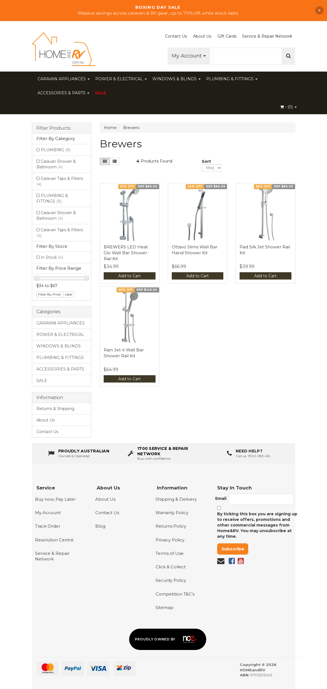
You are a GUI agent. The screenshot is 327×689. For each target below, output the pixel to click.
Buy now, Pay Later (55, 499)
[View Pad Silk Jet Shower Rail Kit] (265, 212)
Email (220, 498)
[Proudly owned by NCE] (168, 639)
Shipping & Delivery (176, 499)
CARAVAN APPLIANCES (64, 78)
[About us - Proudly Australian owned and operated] (79, 454)
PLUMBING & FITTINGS (232, 78)
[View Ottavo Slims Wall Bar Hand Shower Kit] (197, 212)
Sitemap (164, 607)
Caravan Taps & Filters (59, 181)
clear (69, 294)
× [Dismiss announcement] (319, 10)
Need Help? (249, 452)
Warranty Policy (172, 512)
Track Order (47, 526)
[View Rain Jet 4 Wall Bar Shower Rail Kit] (129, 316)
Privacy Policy (170, 539)
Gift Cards (226, 36)
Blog (100, 526)
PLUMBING (56, 149)
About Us (202, 36)
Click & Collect (171, 566)
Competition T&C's (175, 594)
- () (288, 106)
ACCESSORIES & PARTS (63, 92)
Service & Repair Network (267, 36)
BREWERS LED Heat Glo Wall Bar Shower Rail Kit (126, 252)
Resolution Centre (54, 539)
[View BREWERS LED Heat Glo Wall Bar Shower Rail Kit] (129, 212)
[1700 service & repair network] (163, 454)
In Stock (52, 257)
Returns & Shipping (55, 408)
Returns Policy (171, 526)
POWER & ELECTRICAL (121, 78)
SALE (100, 92)
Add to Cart (129, 275)
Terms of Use (170, 553)
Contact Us (176, 36)
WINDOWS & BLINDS (176, 78)
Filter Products (53, 128)
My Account (189, 56)
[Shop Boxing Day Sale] (163, 10)
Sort (204, 161)
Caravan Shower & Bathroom (56, 164)
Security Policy (171, 580)
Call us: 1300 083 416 (253, 457)
